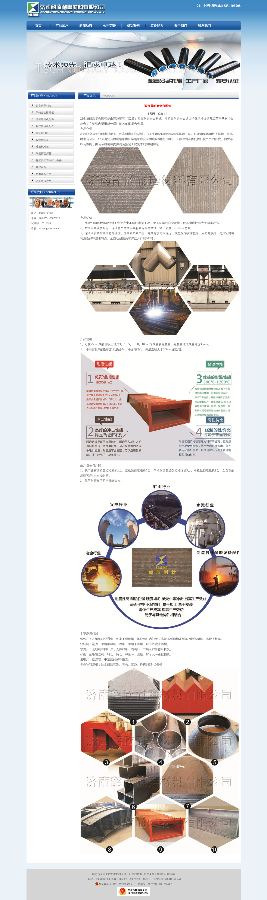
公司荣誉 (109, 25)
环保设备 (41, 167)
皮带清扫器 (42, 139)
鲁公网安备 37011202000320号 (114, 884)
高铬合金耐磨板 (45, 112)
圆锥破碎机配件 (45, 119)
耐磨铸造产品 (43, 174)
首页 (38, 25)
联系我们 (204, 25)
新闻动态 (85, 25)
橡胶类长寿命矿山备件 (49, 160)
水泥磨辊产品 (43, 180)
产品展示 (62, 25)
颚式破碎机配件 (45, 126)
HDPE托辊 (42, 133)
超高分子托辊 (43, 105)
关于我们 (180, 25)
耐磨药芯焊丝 (43, 153)
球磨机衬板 (42, 146)
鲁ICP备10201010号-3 (160, 884)
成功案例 (133, 25)
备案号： (143, 884)
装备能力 (156, 25)
